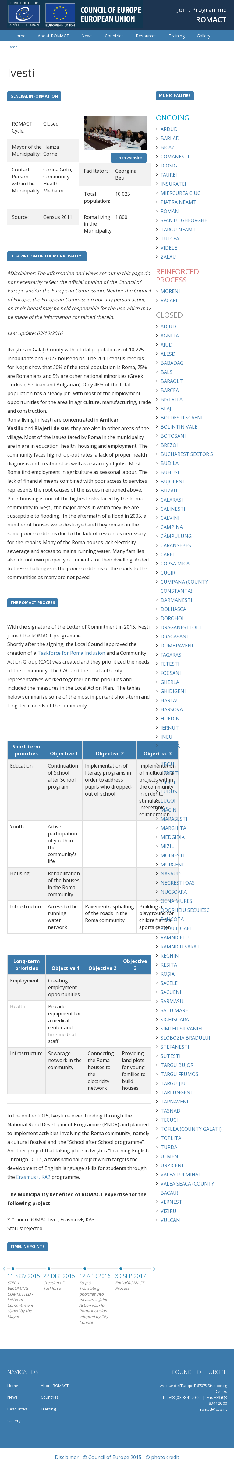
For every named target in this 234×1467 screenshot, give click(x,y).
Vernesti (172, 1202)
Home (19, 36)
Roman (170, 211)
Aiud (166, 344)
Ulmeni (170, 1156)
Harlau (170, 700)
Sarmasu (172, 1001)
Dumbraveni (177, 645)
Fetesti (170, 664)
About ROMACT (53, 36)
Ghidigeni (173, 691)
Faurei (169, 174)
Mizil (167, 846)
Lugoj (168, 800)
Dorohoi (172, 618)
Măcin (169, 809)
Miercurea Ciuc (180, 193)
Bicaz (168, 147)
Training (177, 36)
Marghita (173, 828)
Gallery (203, 36)
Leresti (170, 773)
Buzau (169, 490)
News (87, 36)
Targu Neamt (178, 229)
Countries (114, 36)
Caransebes (176, 545)
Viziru (168, 1211)
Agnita (170, 335)
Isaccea (170, 746)
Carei (167, 554)
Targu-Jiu (173, 1083)
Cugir (168, 572)
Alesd (168, 353)
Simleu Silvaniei (182, 1028)
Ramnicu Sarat (180, 946)
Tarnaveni (174, 1101)
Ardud (169, 129)
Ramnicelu (175, 937)
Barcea (170, 390)
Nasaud (171, 873)
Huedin (170, 718)
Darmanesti (176, 600)
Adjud (168, 326)
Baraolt (172, 381)
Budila (170, 463)
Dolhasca (173, 609)
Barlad (170, 138)
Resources (146, 36)
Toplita (171, 1138)
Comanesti (175, 156)
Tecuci (169, 1120)
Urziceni (172, 1165)
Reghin (170, 955)
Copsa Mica (175, 563)
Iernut (170, 727)
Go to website (128, 158)
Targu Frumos (179, 1074)
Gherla (170, 682)
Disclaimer (67, 1457)
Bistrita (172, 399)
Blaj (166, 408)
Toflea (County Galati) (191, 1129)
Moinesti (173, 855)
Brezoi (169, 445)
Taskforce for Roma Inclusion (71, 653)
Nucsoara (174, 892)
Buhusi (170, 472)
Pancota (172, 919)
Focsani (171, 673)
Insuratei (173, 184)
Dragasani (174, 636)
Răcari (169, 300)
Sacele (169, 983)
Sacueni (171, 992)
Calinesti (173, 509)
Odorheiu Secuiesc (185, 910)
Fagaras (171, 654)
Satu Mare (174, 1010)
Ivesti (168, 755)
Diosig (169, 165)
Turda (169, 1147)
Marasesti (174, 819)
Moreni (170, 291)
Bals (166, 372)
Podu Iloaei (176, 928)
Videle (169, 247)
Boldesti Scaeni (182, 417)
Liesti (168, 782)
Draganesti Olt (181, 627)
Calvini (170, 518)
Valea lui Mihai (180, 1174)
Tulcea (170, 238)
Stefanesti (175, 1047)
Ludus (169, 791)
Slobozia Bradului (185, 1037)
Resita (169, 964)
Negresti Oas (178, 882)
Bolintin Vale (179, 426)
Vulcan (170, 1220)
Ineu (166, 737)
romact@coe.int (213, 1409)
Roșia (168, 974)
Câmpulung (176, 536)
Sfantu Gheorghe (184, 220)
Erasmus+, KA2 (33, 1177)
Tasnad (170, 1110)
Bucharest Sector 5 (187, 454)
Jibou (167, 764)
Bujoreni (172, 481)
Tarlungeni (176, 1092)
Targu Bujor (177, 1065)
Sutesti (171, 1056)
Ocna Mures (176, 901)
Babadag (172, 363)
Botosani (173, 436)
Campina (172, 527)
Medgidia (173, 837)
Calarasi (172, 499)
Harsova (172, 709)
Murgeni (172, 864)
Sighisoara (175, 1019)
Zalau (168, 257)
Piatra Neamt (179, 202)
